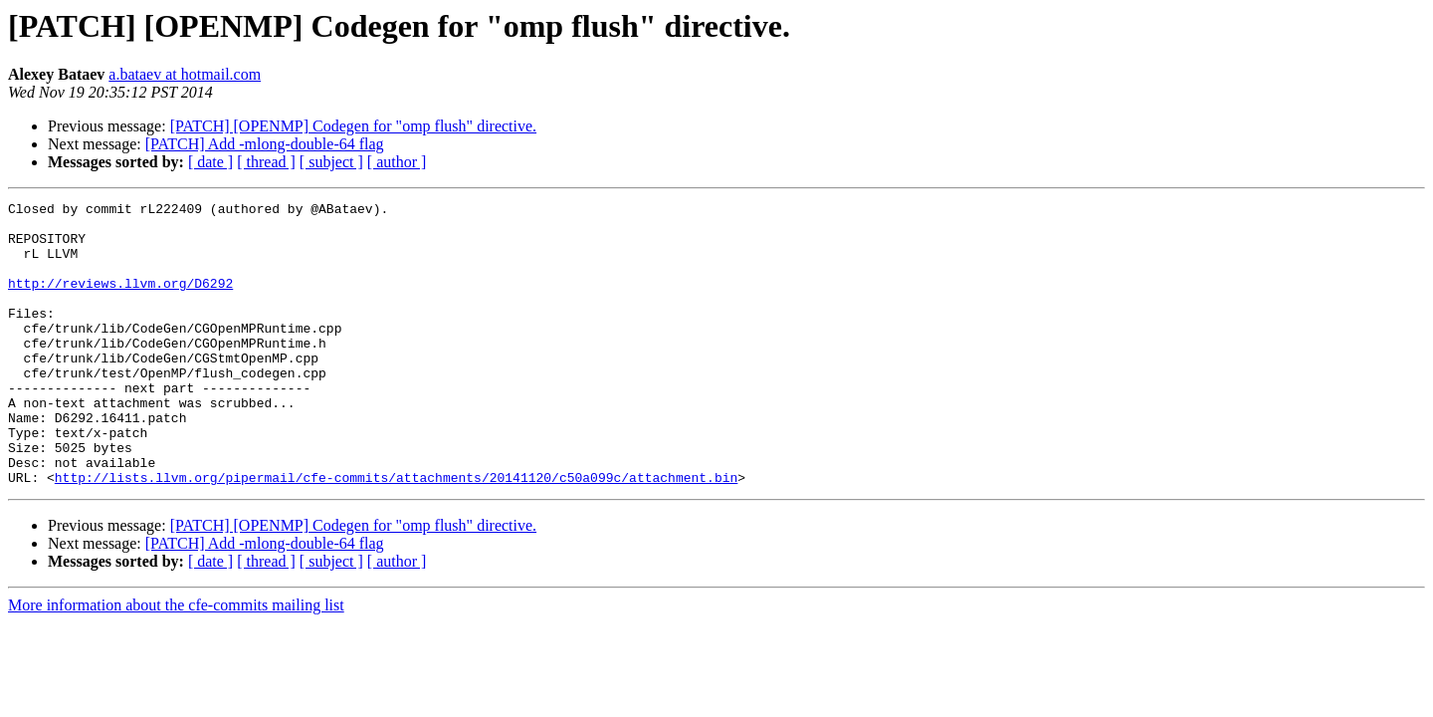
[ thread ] (266, 161)
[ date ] (210, 161)
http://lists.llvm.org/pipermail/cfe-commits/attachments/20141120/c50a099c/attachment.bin (396, 534)
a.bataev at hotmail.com (184, 74)
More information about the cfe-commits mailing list (176, 661)
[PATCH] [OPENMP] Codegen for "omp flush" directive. (353, 126)
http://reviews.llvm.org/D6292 (120, 301)
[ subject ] (331, 161)
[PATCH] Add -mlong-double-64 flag (264, 143)
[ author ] (397, 161)
